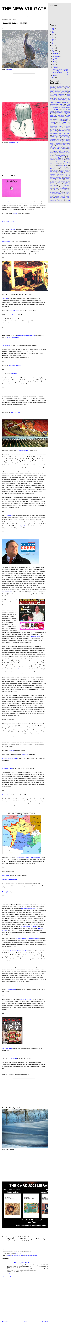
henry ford (61, 129)
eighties (51, 119)
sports (51, 185)
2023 (53, 33)
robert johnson (60, 174)
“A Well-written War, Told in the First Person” (27, 938)
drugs (57, 118)
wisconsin (61, 199)
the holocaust (62, 189)
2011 (53, 48)
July (54, 59)
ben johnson (62, 95)
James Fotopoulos (13, 142)
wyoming (68, 200)
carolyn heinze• (55, 102)
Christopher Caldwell (7, 768)
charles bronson (66, 102)
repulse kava (52, 172)
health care (53, 129)
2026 (53, 28)
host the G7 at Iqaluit (25, 999)
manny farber (53, 147)
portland (60, 165)
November (56, 53)
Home (25, 1321)
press (31, 1255)
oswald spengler (59, 159)
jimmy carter (66, 139)
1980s (51, 86)
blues (55, 98)
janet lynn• (52, 137)
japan (58, 137)
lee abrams (57, 143)
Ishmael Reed (6, 795)
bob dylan (60, 98)
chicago (8, 1255)
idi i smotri (68, 130)
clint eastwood (58, 111)
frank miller (59, 123)
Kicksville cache (6, 241)
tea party (56, 188)
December (56, 52)
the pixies (68, 189)
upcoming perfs (9, 315)
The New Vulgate (24, 8)
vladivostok (63, 196)
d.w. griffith (54, 113)
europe (60, 119)
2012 (53, 47)
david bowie (61, 115)
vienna (67, 195)
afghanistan (52, 87)
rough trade (61, 178)
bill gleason (56, 96)
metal (58, 148)
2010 (53, 50)
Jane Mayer (9, 515)
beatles (52, 95)
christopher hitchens (65, 107)
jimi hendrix (59, 139)
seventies (58, 182)
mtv (56, 152)
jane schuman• (59, 136)
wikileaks (63, 197)
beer (57, 95)
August (55, 58)
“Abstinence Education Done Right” (19, 950)
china (58, 106)
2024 (53, 31)
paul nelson (52, 161)
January (55, 75)
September (56, 56)
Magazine (7, 201)
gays (57, 125)
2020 (53, 36)
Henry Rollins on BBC (8, 221)
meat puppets (67, 147)
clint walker (66, 111)
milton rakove (57, 151)
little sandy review (61, 144)
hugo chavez (61, 130)
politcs (61, 163)
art (69, 91)
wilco (68, 197)
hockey (55, 130)
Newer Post (5, 1321)
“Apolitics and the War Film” (28, 908)
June (54, 61)
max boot (60, 147)
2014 (53, 44)
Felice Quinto (5, 892)
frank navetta (66, 123)
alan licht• (66, 87)
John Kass (5, 740)
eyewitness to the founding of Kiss (26, 335)
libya (68, 143)
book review (67, 98)
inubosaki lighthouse (63, 131)
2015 (53, 42)
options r (63, 158)
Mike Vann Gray (32, 1247)
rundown (12, 750)
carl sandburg (65, 100)
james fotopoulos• (64, 135)
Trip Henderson (6, 345)
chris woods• (55, 107)
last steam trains (15, 412)
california (57, 100)
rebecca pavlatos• (65, 170)
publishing (62, 167)
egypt (68, 118)
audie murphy (55, 92)
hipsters (67, 129)
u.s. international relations (55, 193)
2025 (53, 29)
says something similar (20, 526)
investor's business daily (55, 133)
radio (57, 168)
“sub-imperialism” (11, 989)
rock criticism (53, 175)
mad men (59, 145)
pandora (67, 159)
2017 (53, 39)
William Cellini (24, 754)
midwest (64, 148)
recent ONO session (14, 310)
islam (68, 133)
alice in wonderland (60, 88)
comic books (59, 112)
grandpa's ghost (67, 126)
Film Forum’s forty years (15, 365)
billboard (63, 96)
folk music (52, 122)
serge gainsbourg (62, 181)
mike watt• (64, 150)
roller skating (58, 177)
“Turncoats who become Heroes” (28, 926)
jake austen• (55, 135)
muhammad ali (62, 152)
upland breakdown (59, 195)
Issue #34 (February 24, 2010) (61, 69)
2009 (53, 77)
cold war (52, 112)
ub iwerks (66, 193)
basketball (61, 94)
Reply (8, 1273)
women (67, 199)
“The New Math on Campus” (9, 965)
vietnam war (52, 196)
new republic (56, 155)
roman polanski (53, 178)
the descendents (63, 188)
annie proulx (64, 91)
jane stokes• (66, 136)
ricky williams (52, 174)
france (65, 122)
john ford (62, 140)
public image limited (54, 167)
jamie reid (52, 136)
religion (67, 171)
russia (67, 178)
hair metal (53, 127)
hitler (51, 130)
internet (54, 131)
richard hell (59, 172)
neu (50, 155)
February (55, 67)
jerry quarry (52, 139)
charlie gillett (54, 104)
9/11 (55, 86)
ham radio (60, 127)
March (55, 66)
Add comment (7, 1277)
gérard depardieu (53, 126)
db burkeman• (61, 116)
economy (62, 118)
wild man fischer (53, 199)
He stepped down (35, 636)
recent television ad (7, 591)
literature (51, 144)
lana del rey (66, 141)
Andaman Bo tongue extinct (9, 879)
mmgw (51, 152)
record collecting (53, 171)
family (51, 120)
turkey (67, 192)
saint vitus (35, 1255)
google (60, 126)
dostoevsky (52, 118)
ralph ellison (62, 168)
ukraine (51, 195)
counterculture (67, 112)
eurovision (67, 119)
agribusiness (59, 87)
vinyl (58, 196)
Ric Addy (13, 229)
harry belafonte (67, 127)
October (55, 55)
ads (15, 606)
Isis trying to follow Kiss (13, 337)
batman (68, 94)
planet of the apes (54, 163)
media (53, 148)
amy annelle (64, 90)
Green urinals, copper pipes (9, 758)
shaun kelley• (53, 183)
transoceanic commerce (55, 192)
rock (66, 174)
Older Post (45, 1321)
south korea (66, 183)
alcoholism (52, 88)
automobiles (63, 92)
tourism (67, 191)
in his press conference (23, 669)
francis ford (52, 123)
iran (64, 133)
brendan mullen (61, 99)
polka (55, 165)
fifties (62, 120)
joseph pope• (59, 141)
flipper (67, 120)
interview (15, 213)
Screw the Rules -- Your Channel (10, 392)
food (59, 122)
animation (57, 91)
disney (67, 116)
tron (63, 192)
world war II (60, 200)
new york (52, 156)
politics (27, 1255)
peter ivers (66, 161)
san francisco (60, 179)
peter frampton (59, 161)
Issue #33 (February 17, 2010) (61, 71)
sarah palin (67, 179)
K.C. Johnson (13, 1058)
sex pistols (65, 182)
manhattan (66, 145)
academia (61, 86)
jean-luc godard (65, 137)
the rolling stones (55, 191)
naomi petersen (59, 154)
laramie (51, 143)
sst (59, 185)
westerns (56, 197)
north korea (20, 1255)
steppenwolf (66, 185)
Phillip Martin (5, 875)
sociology (59, 183)
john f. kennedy (53, 140)
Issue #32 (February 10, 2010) (15, 23)
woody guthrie (53, 200)
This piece (5, 298)
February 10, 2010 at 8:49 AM (21, 1263)
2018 (53, 37)
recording (61, 171)
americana (57, 90)
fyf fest (51, 125)
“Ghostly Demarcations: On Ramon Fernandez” (28, 857)
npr (55, 158)
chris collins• (66, 106)
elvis (56, 119)
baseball (55, 94)
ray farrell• (56, 170)
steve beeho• (54, 187)
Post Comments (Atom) (15, 1325)
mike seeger (57, 150)
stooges (63, 187)
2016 (53, 40)
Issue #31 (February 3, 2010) (60, 74)
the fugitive (55, 189)
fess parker (56, 120)
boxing (53, 99)
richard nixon (66, 172)
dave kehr (61, 113)
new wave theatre (65, 155)
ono (25, 1255)
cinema (55, 109)
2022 (53, 34)
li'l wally (63, 143)
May (54, 63)
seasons (54, 181)
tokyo (62, 191)
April (54, 64)
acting (66, 86)
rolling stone (66, 177)
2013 (53, 45)
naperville (67, 154)
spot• (55, 185)
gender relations (64, 125)
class (64, 109)
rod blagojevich (62, 175)
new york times (14, 1255)
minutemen (66, 151)
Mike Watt (9, 69)
